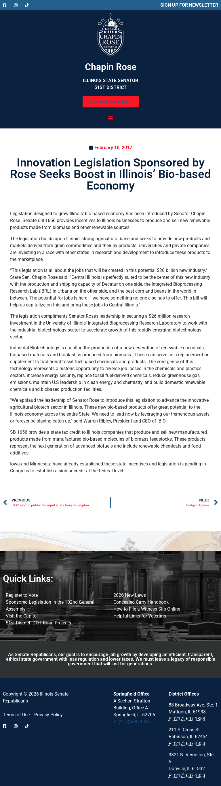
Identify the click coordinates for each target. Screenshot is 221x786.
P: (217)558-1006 (131, 721)
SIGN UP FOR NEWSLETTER (189, 5)
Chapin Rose (110, 66)
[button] (110, 118)
